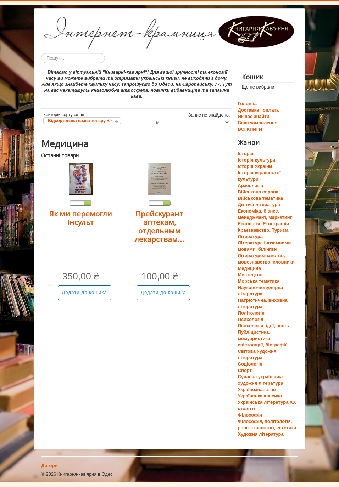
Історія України (255, 166)
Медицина (249, 268)
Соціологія (250, 364)
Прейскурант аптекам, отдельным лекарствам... (159, 226)
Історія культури (257, 160)
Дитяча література (259, 204)
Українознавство (257, 389)
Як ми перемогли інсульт (80, 218)
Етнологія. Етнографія (263, 223)
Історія (246, 153)
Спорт (245, 370)
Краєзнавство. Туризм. (264, 230)
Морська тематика (258, 281)
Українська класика (260, 395)
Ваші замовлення (258, 122)
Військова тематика (260, 198)
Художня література (261, 434)
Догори (49, 465)
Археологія (250, 185)
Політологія (251, 313)
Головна (247, 103)
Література (250, 236)
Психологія (250, 319)
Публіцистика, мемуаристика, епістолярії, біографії (262, 338)
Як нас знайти (253, 116)
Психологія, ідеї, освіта (264, 325)
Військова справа (258, 191)
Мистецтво (250, 274)
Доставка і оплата (258, 110)
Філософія (250, 415)
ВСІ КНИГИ (250, 129)
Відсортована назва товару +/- (80, 120)
